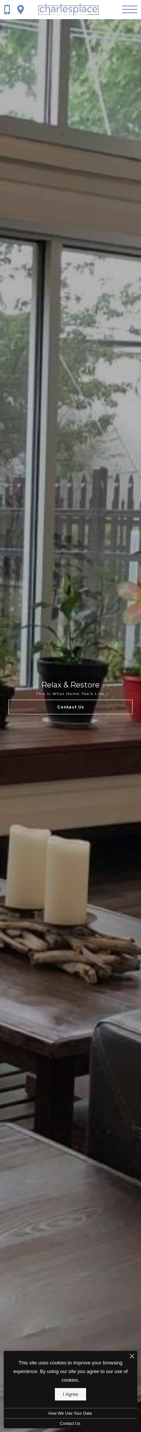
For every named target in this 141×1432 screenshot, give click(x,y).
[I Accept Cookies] (132, 1357)
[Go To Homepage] (68, 9)
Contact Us (70, 1423)
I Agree (70, 1394)
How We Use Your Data (70, 1413)
